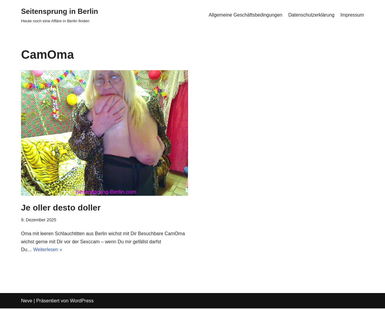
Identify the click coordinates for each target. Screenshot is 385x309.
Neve (26, 301)
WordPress (82, 301)
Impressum (352, 14)
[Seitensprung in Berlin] (59, 14)
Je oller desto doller (61, 207)
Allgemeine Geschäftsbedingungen (244, 14)
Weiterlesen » (48, 250)
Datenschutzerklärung (310, 14)
